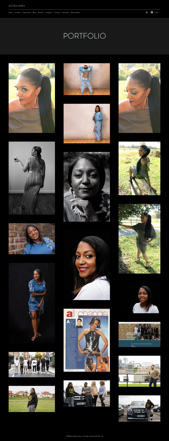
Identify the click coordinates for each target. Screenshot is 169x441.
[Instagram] (147, 12)
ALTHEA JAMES (17, 5)
